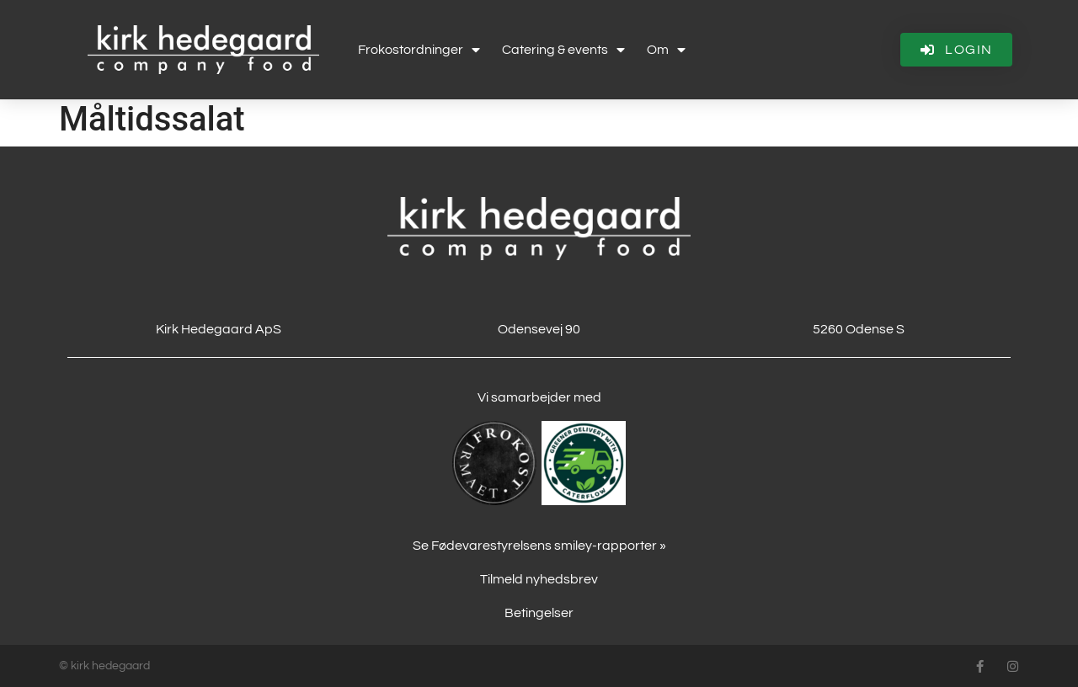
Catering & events (563, 50)
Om (666, 50)
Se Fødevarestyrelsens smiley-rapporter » (539, 545)
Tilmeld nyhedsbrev (539, 579)
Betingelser (539, 613)
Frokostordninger (419, 50)
